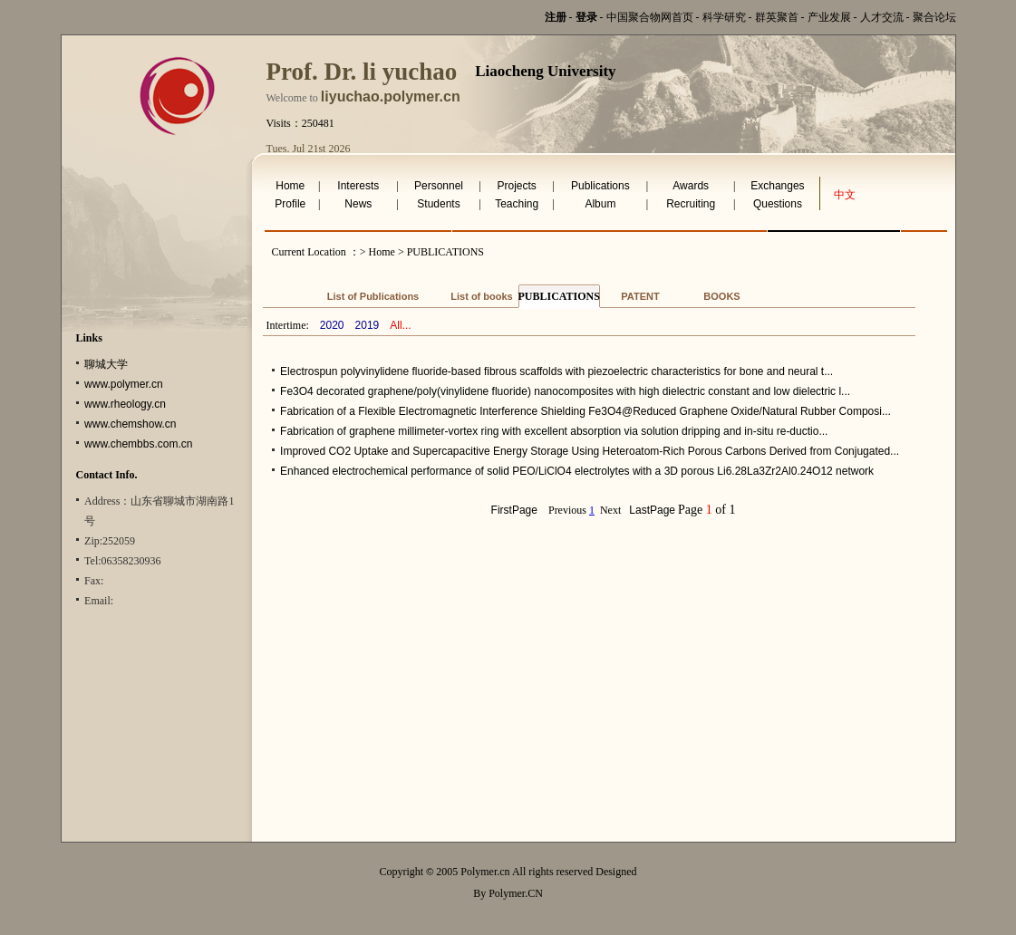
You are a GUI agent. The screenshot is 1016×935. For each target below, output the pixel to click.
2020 (332, 325)
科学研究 (724, 17)
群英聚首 (776, 17)
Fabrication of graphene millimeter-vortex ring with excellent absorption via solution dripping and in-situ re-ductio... (553, 431)
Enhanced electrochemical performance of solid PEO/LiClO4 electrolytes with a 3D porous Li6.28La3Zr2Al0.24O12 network (577, 471)
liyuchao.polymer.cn (390, 96)
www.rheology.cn (125, 404)
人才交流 (882, 17)
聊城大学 (106, 364)
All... (400, 325)
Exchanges (777, 185)
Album (600, 204)
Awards (690, 185)
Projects (516, 185)
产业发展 (829, 17)
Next (610, 510)
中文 (845, 194)
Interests (358, 185)
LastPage (652, 510)
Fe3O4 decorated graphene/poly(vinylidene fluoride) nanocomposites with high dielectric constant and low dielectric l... (565, 391)
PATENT (640, 296)
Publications (600, 185)
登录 (586, 17)
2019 (367, 325)
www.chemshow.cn (130, 424)
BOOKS (721, 296)
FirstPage (514, 510)
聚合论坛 (934, 17)
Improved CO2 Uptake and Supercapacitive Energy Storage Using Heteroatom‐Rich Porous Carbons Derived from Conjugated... (589, 451)
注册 (555, 17)
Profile (290, 204)
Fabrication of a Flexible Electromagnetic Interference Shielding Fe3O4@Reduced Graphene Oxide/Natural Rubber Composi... (585, 411)
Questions (777, 204)
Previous (567, 510)
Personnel (438, 185)
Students (438, 204)
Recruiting (690, 204)
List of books (481, 296)
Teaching (516, 204)
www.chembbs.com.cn (138, 444)
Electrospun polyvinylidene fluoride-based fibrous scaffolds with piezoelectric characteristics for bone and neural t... (556, 371)
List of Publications (373, 296)
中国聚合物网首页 (649, 17)
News (358, 204)
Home (290, 185)
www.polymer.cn (123, 384)
